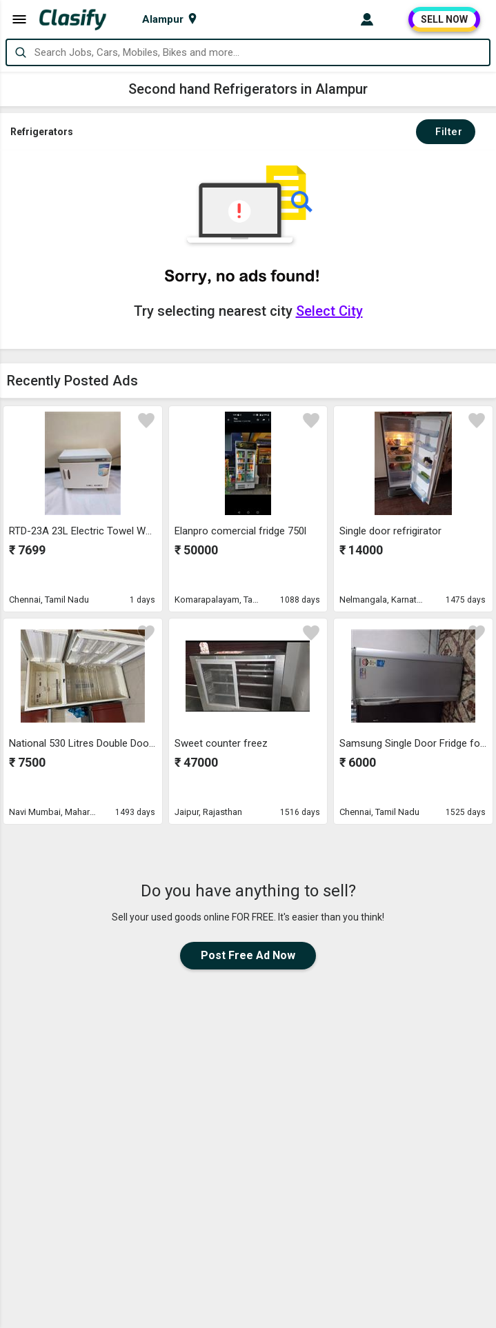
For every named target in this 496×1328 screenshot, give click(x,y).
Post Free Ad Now (248, 955)
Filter (445, 131)
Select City (329, 311)
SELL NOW (444, 19)
